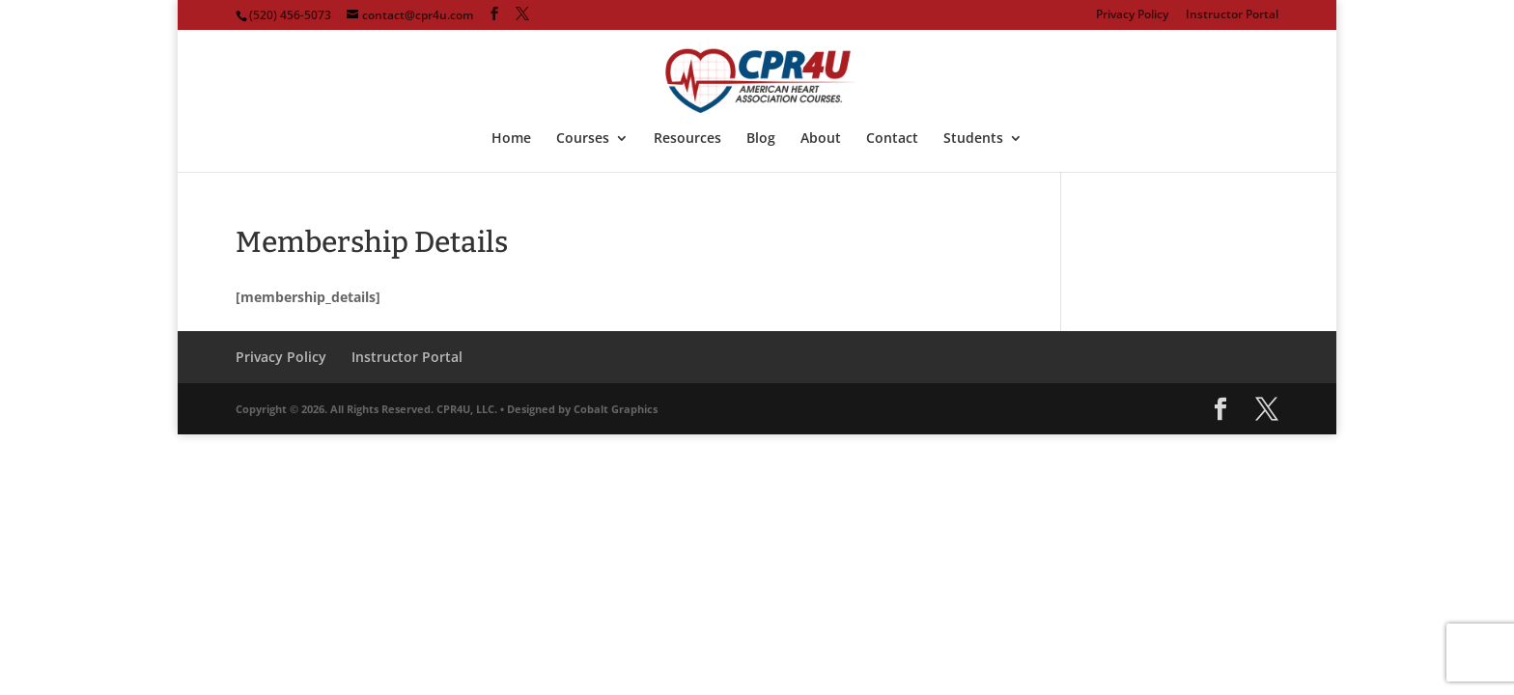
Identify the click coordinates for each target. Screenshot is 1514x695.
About (820, 139)
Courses (582, 139)
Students (973, 139)
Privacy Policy (1132, 15)
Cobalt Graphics (616, 409)
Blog (760, 139)
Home (511, 139)
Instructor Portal (1232, 15)
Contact (892, 139)
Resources (687, 139)
